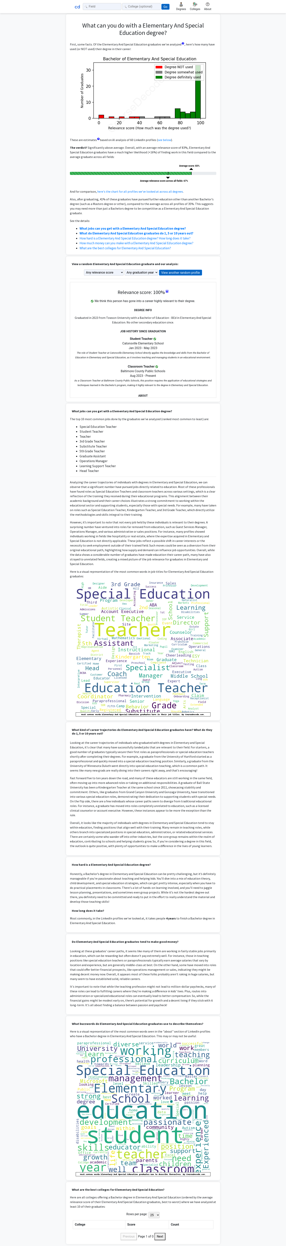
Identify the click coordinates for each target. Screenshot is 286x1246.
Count (175, 1224)
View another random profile (180, 273)
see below (164, 140)
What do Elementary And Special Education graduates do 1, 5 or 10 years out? (136, 233)
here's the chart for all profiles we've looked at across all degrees (140, 191)
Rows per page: (136, 1214)
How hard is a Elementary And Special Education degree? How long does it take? (135, 238)
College (80, 1224)
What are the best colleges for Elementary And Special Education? (125, 248)
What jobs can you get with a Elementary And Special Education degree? (133, 228)
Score (131, 1224)
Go (165, 7)
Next (160, 1236)
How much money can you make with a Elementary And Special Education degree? (136, 243)
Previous (129, 1236)
